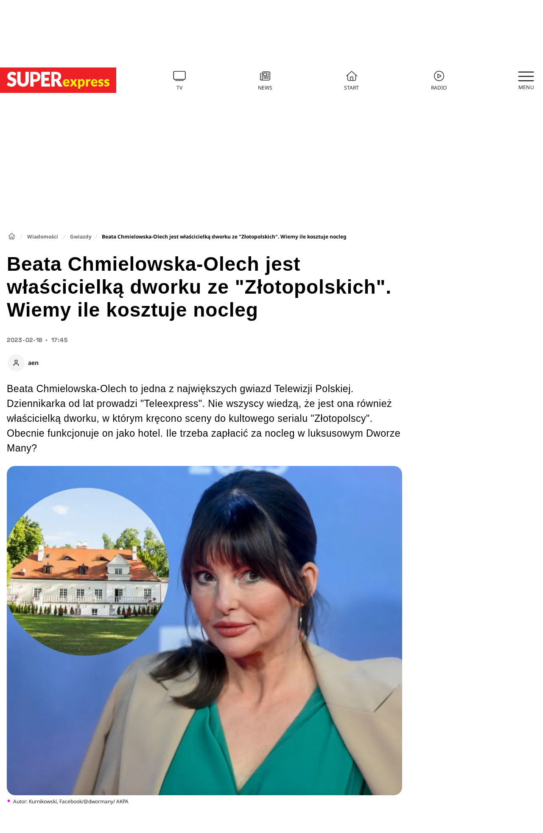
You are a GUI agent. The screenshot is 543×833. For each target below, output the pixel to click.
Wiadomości (42, 236)
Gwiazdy (81, 236)
